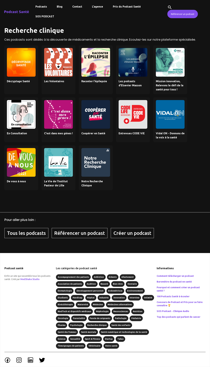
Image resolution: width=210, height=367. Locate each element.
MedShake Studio (30, 279)
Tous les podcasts (26, 233)
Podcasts (41, 6)
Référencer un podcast (182, 14)
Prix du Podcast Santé (127, 6)
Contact (77, 6)
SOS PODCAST (44, 16)
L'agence (97, 6)
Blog (60, 6)
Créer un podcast (132, 233)
